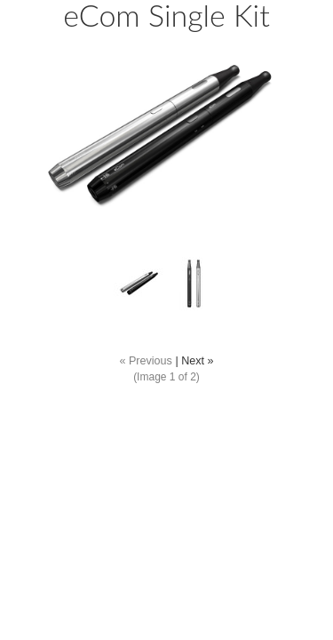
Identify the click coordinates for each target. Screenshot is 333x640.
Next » (197, 361)
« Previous (145, 361)
